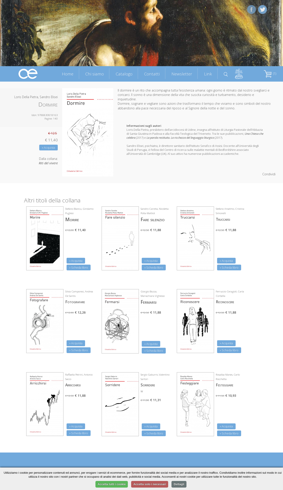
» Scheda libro (78, 267)
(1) (270, 73)
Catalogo (124, 74)
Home (67, 74)
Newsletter (181, 74)
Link (208, 74)
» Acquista (48, 148)
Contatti (152, 74)
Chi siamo (94, 74)
